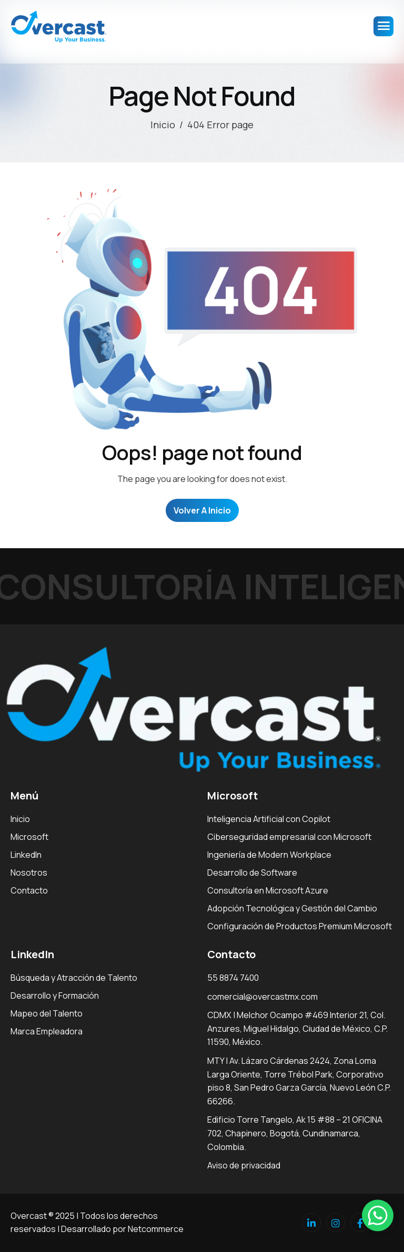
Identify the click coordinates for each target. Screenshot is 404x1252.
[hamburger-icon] (383, 26)
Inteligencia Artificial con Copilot (268, 819)
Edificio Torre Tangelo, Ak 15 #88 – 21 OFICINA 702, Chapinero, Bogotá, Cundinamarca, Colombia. (294, 1133)
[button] (377, 1215)
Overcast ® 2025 (43, 1216)
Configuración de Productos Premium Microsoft (299, 926)
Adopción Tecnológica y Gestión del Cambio (292, 908)
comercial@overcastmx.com (262, 996)
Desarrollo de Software (252, 872)
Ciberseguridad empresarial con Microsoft (289, 837)
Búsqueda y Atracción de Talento (74, 977)
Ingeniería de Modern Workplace (269, 854)
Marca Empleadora (47, 1031)
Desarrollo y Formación (55, 995)
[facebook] (359, 1222)
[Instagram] (335, 1222)
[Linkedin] (311, 1222)
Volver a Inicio (202, 510)
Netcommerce (156, 1229)
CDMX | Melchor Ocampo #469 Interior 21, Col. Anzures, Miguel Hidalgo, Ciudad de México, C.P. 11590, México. (297, 1028)
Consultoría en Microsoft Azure (267, 890)
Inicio (20, 819)
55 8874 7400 (233, 977)
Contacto (29, 890)
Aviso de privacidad (243, 1165)
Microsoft (29, 837)
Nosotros (29, 872)
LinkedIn (26, 854)
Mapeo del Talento (47, 1013)
